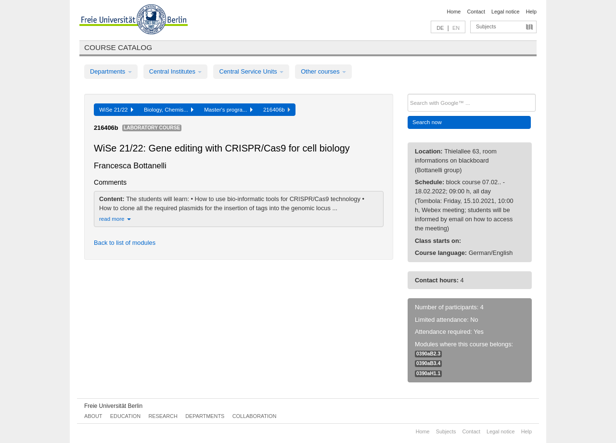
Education (125, 416)
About (93, 416)
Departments (111, 71)
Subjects (486, 26)
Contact (476, 11)
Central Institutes (175, 71)
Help (531, 11)
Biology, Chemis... (168, 110)
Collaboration (254, 416)
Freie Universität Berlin (113, 406)
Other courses (323, 71)
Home (454, 11)
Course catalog (118, 47)
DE (440, 28)
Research (162, 416)
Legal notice (505, 11)
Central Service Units (251, 71)
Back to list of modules (124, 242)
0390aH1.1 (428, 373)
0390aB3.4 (428, 363)
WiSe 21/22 (116, 110)
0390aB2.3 (428, 353)
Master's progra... (228, 110)
